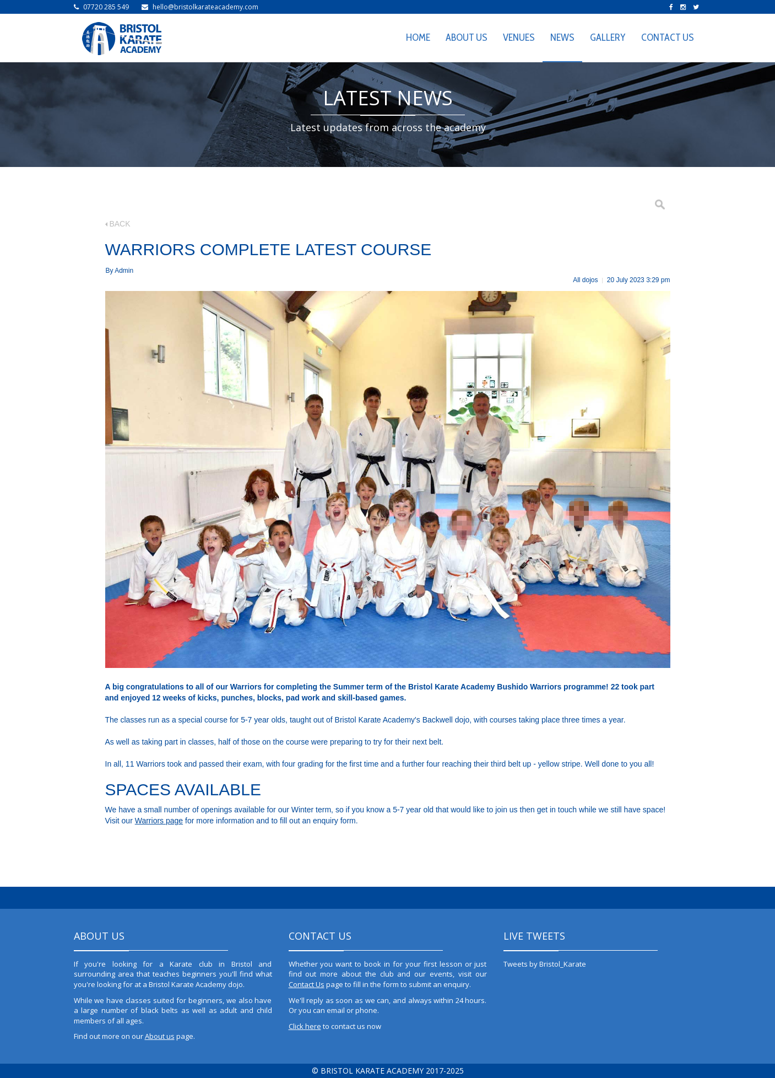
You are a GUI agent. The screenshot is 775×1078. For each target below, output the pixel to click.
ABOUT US (466, 37)
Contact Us (306, 984)
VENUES (519, 37)
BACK (118, 223)
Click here (305, 1026)
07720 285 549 (106, 7)
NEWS (562, 37)
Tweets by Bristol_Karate (544, 964)
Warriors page (159, 820)
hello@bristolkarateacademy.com (205, 7)
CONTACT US (667, 37)
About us (160, 1036)
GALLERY (608, 37)
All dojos (585, 280)
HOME (418, 37)
